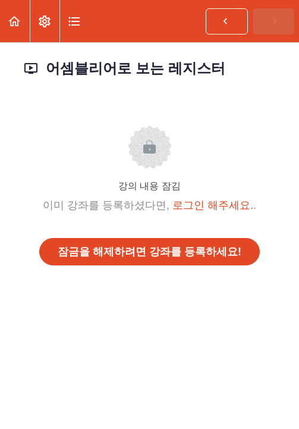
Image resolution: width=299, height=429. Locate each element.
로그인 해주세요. (212, 205)
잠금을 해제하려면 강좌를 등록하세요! (149, 252)
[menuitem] (44, 21)
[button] (15, 21)
